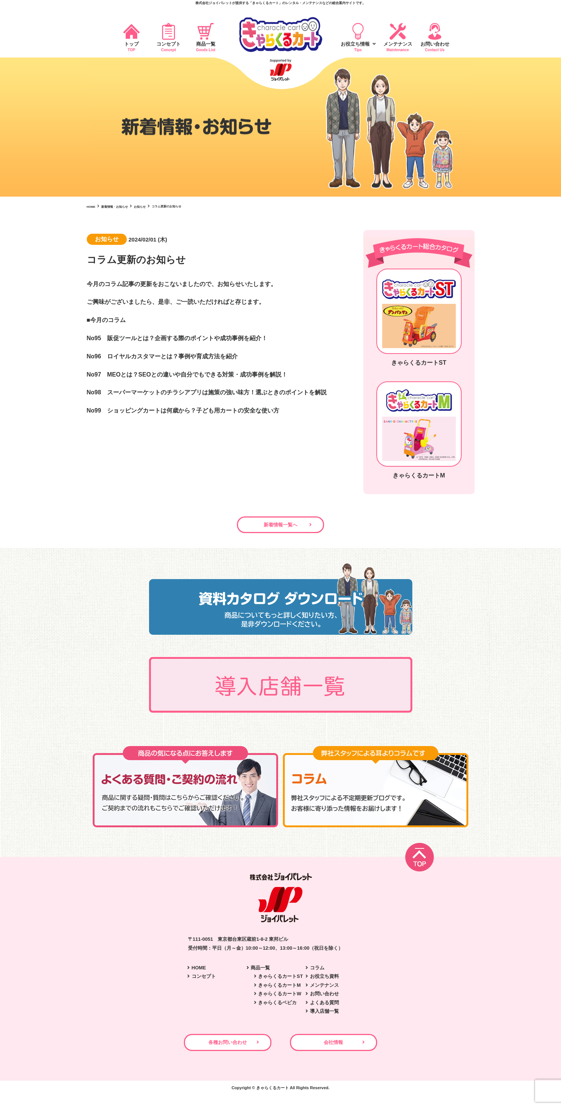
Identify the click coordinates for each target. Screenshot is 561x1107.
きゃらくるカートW (279, 998)
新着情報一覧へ (281, 529)
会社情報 (356, 1050)
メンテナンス (324, 989)
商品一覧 (260, 971)
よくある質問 (324, 1006)
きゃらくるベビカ (277, 1006)
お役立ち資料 (324, 980)
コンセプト (204, 980)
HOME (199, 971)
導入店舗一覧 (324, 1015)
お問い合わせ (324, 998)
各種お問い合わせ (205, 1050)
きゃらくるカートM (279, 989)
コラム (317, 971)
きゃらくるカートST (280, 980)
